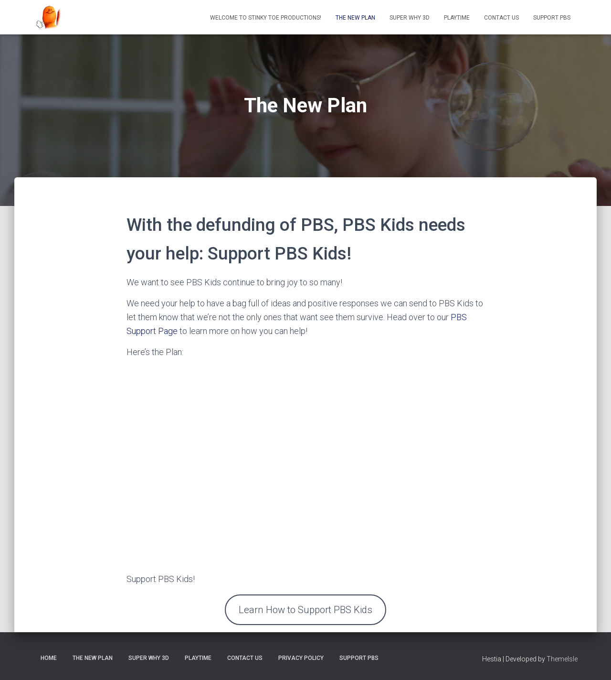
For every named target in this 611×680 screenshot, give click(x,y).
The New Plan (355, 17)
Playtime (457, 17)
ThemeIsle (562, 659)
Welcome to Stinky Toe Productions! (265, 17)
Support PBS (551, 17)
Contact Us (501, 17)
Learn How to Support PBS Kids (305, 609)
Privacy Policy (301, 658)
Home (49, 658)
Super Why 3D (410, 17)
